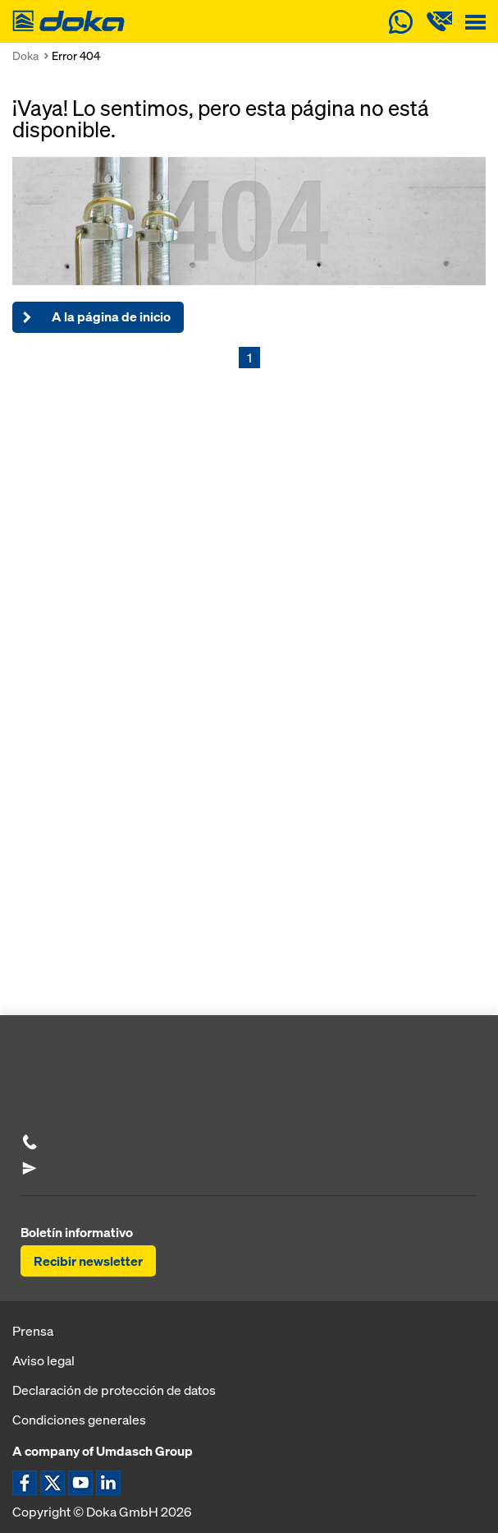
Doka (25, 55)
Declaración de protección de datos (114, 1390)
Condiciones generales (79, 1420)
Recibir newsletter (88, 1261)
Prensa (32, 1331)
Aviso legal (43, 1360)
